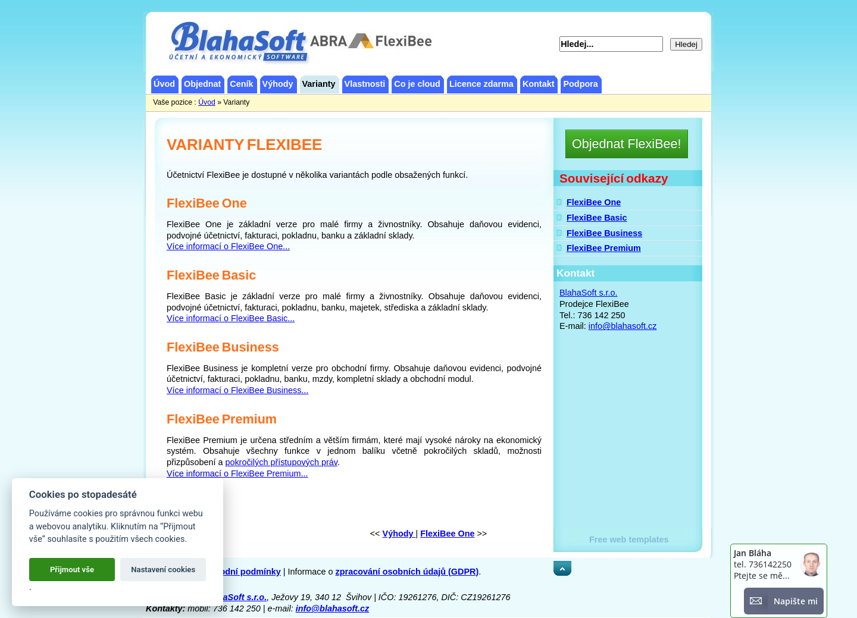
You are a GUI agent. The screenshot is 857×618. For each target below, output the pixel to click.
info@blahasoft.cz (623, 326)
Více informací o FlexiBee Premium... (237, 473)
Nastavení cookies (163, 569)
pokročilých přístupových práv (281, 462)
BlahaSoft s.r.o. (588, 292)
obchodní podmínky (240, 571)
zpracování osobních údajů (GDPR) (407, 571)
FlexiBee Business (604, 233)
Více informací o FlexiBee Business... (237, 390)
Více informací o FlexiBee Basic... (231, 318)
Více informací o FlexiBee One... (228, 246)
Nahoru (568, 566)
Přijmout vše (72, 569)
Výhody (399, 533)
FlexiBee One (594, 202)
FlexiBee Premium (604, 248)
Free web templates (629, 539)
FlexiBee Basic (597, 217)
